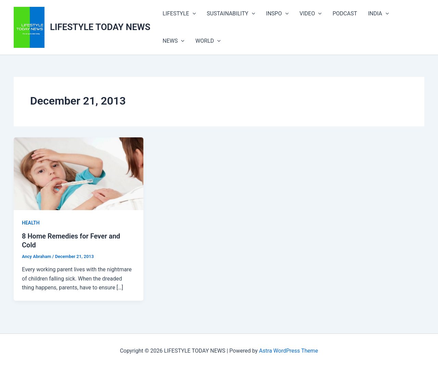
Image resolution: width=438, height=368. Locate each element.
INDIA (378, 13)
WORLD (208, 41)
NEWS (173, 41)
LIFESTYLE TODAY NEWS (100, 27)
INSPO (277, 13)
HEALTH (31, 223)
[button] (192, 13)
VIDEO (310, 13)
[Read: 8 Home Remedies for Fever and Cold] (78, 173)
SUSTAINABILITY (231, 13)
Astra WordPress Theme (288, 350)
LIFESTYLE (179, 13)
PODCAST (345, 13)
